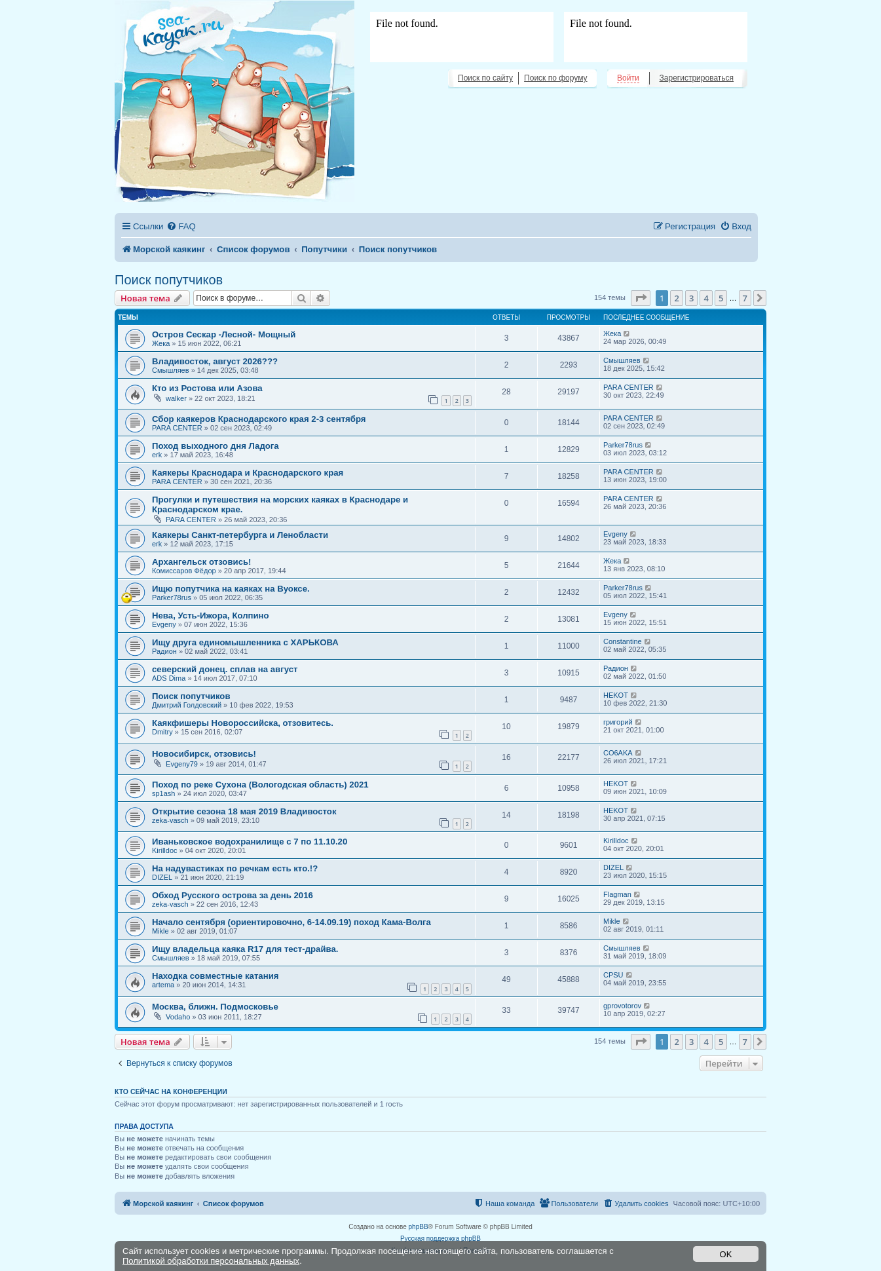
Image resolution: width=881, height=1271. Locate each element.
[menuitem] (180, 226)
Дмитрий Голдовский (186, 705)
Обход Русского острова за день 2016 (232, 895)
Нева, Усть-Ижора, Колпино (210, 615)
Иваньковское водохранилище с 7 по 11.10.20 (249, 841)
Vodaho (178, 1017)
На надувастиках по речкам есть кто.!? (235, 868)
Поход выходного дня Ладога (215, 446)
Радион (164, 651)
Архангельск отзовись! (201, 562)
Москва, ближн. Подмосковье (215, 1007)
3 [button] (691, 298)
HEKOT (615, 695)
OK (726, 1254)
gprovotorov (622, 1006)
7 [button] (745, 298)
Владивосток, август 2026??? (215, 361)
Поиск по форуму (555, 78)
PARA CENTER (628, 387)
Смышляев (170, 370)
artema (163, 985)
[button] (640, 298)
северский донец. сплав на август (224, 669)
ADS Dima (168, 678)
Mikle (160, 931)
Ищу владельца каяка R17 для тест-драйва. (245, 949)
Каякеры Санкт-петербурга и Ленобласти (240, 535)
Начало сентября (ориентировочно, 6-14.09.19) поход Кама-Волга (291, 922)
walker (176, 398)
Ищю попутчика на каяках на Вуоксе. (231, 589)
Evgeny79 (182, 764)
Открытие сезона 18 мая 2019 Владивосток (244, 811)
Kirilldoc (165, 850)
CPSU (613, 975)
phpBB (418, 1226)
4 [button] (705, 298)
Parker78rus (623, 445)
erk (157, 455)
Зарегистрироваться (697, 78)
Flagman (617, 894)
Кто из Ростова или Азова (207, 388)
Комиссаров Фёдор (184, 571)
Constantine (622, 641)
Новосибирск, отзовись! (204, 754)
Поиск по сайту (485, 78)
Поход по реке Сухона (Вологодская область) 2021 (260, 784)
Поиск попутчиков (169, 280)
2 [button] (676, 298)
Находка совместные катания (215, 976)
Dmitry (162, 732)
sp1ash (163, 793)
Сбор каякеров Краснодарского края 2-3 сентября (259, 419)
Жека (161, 343)
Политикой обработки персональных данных (210, 1261)
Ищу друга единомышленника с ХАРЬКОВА (245, 642)
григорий (618, 722)
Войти (628, 78)
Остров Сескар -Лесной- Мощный (223, 334)
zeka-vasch (170, 820)
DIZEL (162, 877)
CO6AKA (618, 753)
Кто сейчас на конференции (171, 1091)
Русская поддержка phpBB (440, 1238)
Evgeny (615, 534)
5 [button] (721, 298)
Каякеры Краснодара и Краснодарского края (247, 473)
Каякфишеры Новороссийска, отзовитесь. (242, 723)
